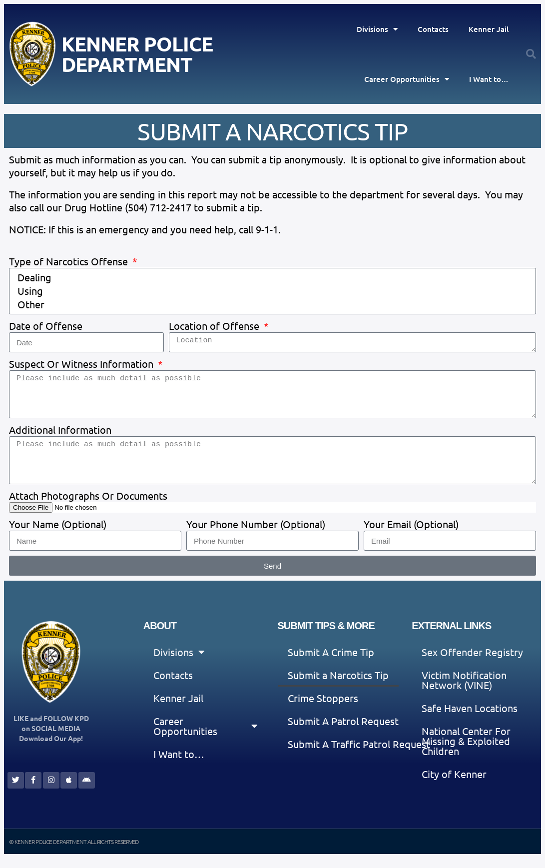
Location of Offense (215, 325)
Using (271, 291)
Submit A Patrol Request (343, 721)
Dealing (271, 277)
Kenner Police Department (137, 53)
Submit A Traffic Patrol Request (359, 744)
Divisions (377, 29)
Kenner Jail (489, 29)
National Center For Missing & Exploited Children (466, 741)
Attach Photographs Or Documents (88, 495)
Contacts (433, 29)
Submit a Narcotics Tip (338, 675)
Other (271, 304)
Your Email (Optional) (411, 524)
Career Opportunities (406, 79)
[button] (531, 54)
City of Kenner (454, 774)
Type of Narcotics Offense (69, 261)
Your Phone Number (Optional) (255, 524)
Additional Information (60, 429)
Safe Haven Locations (470, 708)
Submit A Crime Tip (331, 652)
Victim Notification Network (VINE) (464, 680)
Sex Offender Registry (472, 652)
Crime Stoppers (323, 698)
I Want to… (489, 79)
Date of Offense (45, 325)
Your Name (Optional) (57, 524)
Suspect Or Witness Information (82, 363)
